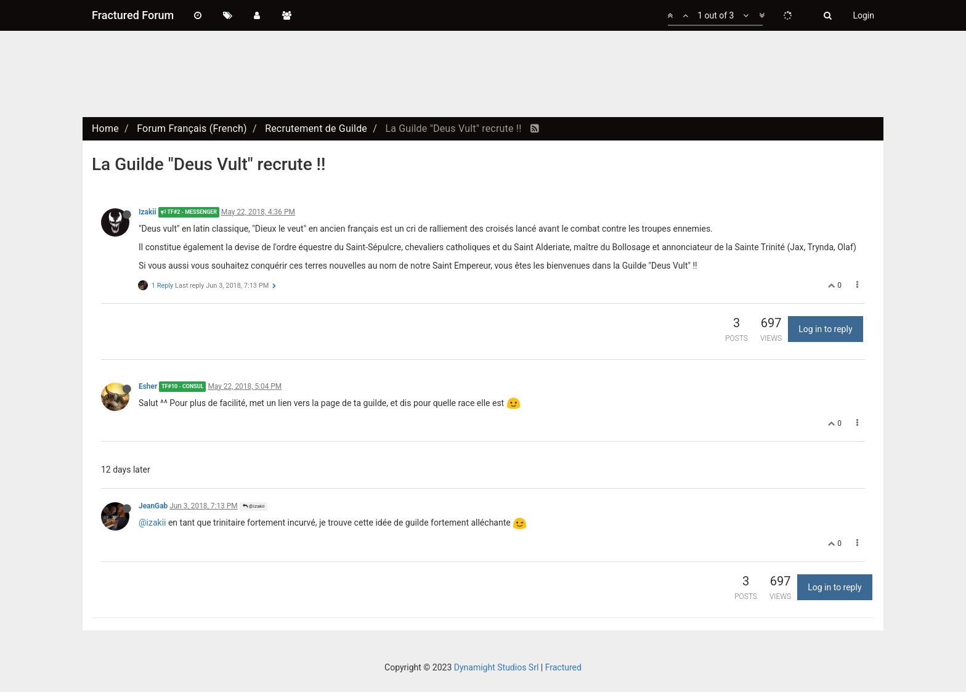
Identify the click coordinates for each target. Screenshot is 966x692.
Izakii (147, 212)
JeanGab (153, 506)
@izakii (152, 522)
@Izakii (254, 506)
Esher (148, 386)
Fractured (563, 667)
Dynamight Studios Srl (496, 667)
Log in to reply (825, 329)
